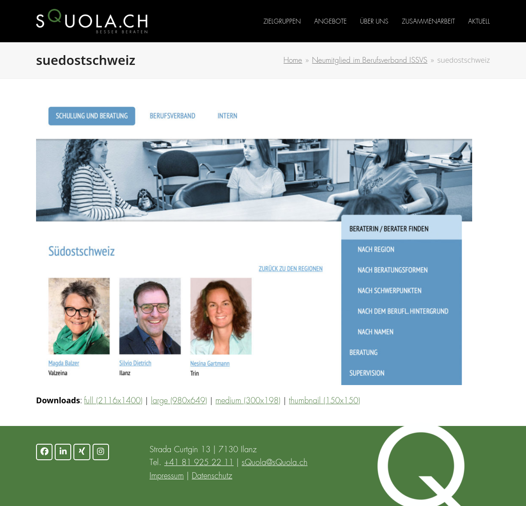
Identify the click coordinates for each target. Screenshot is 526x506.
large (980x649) (179, 401)
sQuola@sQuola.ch (275, 463)
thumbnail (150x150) (324, 401)
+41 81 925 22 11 (199, 463)
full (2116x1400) (113, 401)
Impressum (167, 476)
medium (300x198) (247, 401)
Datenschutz (212, 476)
